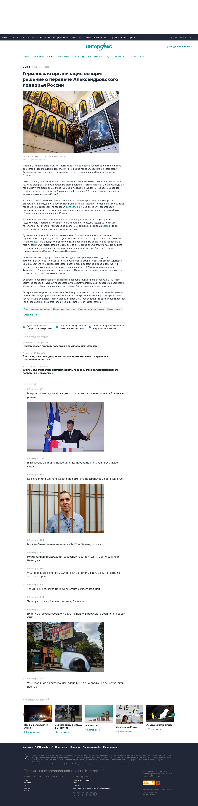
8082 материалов (32, 732)
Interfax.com (45, 37)
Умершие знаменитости (159, 725)
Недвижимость (100, 37)
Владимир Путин (31, 315)
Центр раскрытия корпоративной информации (91, 788)
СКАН (75, 783)
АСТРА (26, 791)
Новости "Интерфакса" (82, 780)
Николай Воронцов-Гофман (91, 309)
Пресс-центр (61, 747)
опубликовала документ (62, 219)
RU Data (76, 785)
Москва (98, 56)
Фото (142, 56)
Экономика (63, 56)
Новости (119, 56)
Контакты (28, 747)
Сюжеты (131, 56)
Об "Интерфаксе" (29, 37)
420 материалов (154, 729)
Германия (70, 309)
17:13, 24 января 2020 (40, 67)
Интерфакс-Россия (61, 37)
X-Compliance (29, 783)
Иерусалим (58, 309)
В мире (50, 56)
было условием (73, 207)
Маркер (27, 788)
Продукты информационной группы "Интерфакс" (64, 771)
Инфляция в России (127, 727)
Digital (108, 56)
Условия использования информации (157, 789)
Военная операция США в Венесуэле (68, 726)
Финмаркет (77, 37)
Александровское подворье (37, 309)
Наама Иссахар (114, 309)
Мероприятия (130, 37)
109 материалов (62, 732)
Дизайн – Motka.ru (149, 795)
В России (39, 56)
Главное (27, 56)
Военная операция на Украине (36, 726)
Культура (86, 56)
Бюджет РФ (91, 725)
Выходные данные (149, 792)
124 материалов (123, 731)
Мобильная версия (10, 37)
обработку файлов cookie (141, 764)
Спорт (75, 56)
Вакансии (75, 747)
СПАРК (27, 780)
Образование (116, 37)
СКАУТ (26, 785)
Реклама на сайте (92, 747)
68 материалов (92, 730)
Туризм (88, 37)
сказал (106, 226)
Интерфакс (99, 47)
